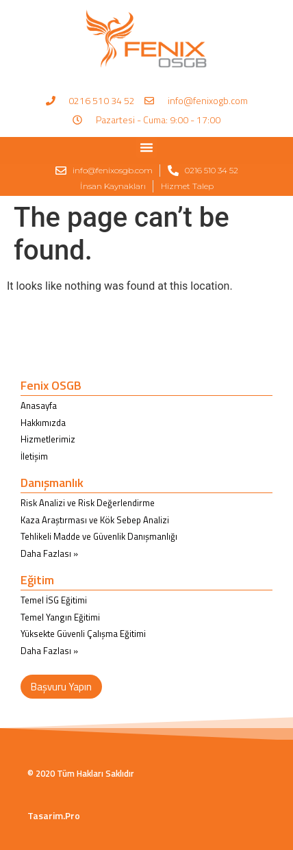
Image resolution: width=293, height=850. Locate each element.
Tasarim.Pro (53, 815)
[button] (146, 147)
